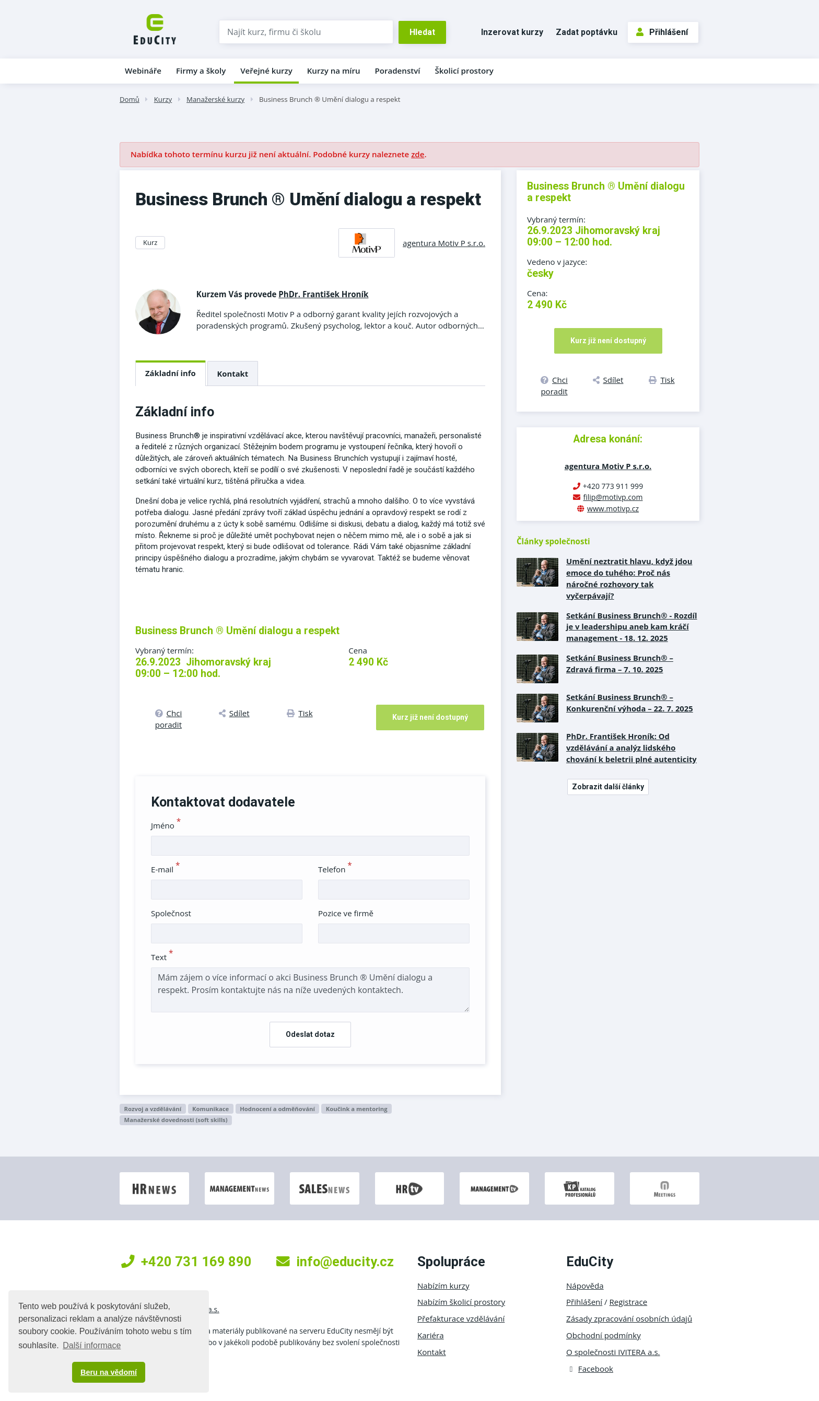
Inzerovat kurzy (512, 32)
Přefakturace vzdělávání (461, 1318)
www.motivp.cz (613, 508)
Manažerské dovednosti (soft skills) (175, 1120)
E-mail (165, 869)
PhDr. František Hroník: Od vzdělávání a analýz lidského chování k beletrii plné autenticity (631, 747)
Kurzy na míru (333, 70)
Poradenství (397, 70)
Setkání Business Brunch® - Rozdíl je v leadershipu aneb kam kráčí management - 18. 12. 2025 (631, 627)
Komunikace (210, 1109)
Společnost (171, 913)
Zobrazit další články (608, 787)
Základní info (170, 373)
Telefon (335, 869)
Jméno (166, 825)
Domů (129, 99)
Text (162, 957)
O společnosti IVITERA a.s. (613, 1352)
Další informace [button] (92, 1345)
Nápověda (585, 1285)
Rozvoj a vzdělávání (152, 1109)
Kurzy (163, 99)
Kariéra (430, 1335)
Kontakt (233, 373)
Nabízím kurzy (443, 1285)
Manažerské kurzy (215, 99)
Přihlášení (662, 32)
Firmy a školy (201, 70)
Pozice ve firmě (345, 913)
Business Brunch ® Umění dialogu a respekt (329, 99)
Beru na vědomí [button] (108, 1372)
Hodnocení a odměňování (277, 1109)
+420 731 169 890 (186, 1261)
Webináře (143, 70)
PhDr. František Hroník (323, 294)
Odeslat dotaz (310, 1034)
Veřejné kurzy (266, 70)
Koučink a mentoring (357, 1109)
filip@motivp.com (612, 497)
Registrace (629, 1302)
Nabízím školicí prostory (461, 1302)
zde (417, 154)
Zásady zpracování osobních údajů (629, 1318)
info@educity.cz (335, 1261)
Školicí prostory (464, 70)
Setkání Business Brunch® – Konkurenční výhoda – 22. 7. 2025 (629, 703)
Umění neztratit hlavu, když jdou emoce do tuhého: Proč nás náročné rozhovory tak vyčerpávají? (629, 578)
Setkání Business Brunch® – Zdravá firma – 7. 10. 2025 (619, 663)
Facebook (589, 1368)
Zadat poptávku (586, 32)
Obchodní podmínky (603, 1335)
